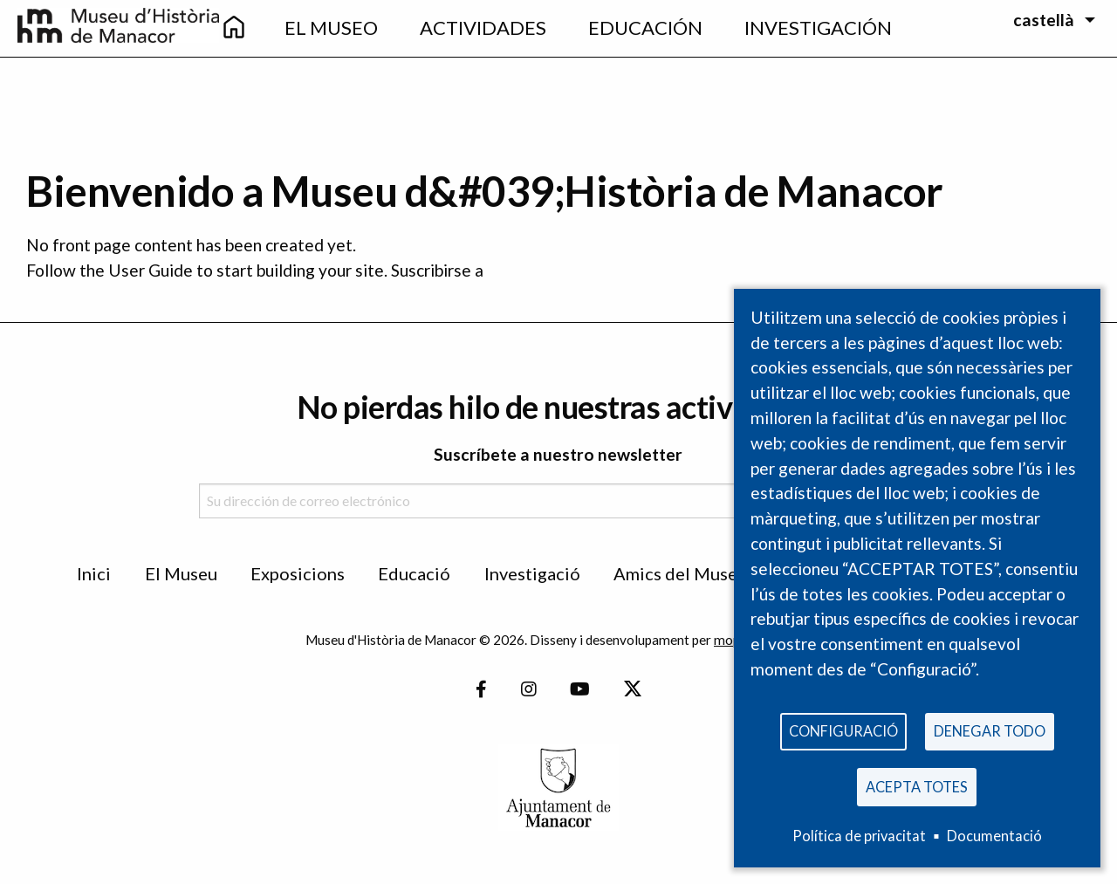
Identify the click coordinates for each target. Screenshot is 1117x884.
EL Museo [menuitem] (331, 27)
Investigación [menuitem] (818, 27)
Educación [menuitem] (645, 27)
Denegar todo (989, 724)
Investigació (532, 573)
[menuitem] (234, 28)
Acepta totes (917, 784)
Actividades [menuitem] (483, 27)
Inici (94, 573)
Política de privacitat (859, 835)
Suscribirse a (437, 270)
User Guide (150, 270)
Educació (414, 573)
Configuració (843, 724)
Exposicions (297, 573)
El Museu (181, 573)
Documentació (994, 835)
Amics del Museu (680, 573)
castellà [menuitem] (1043, 20)
